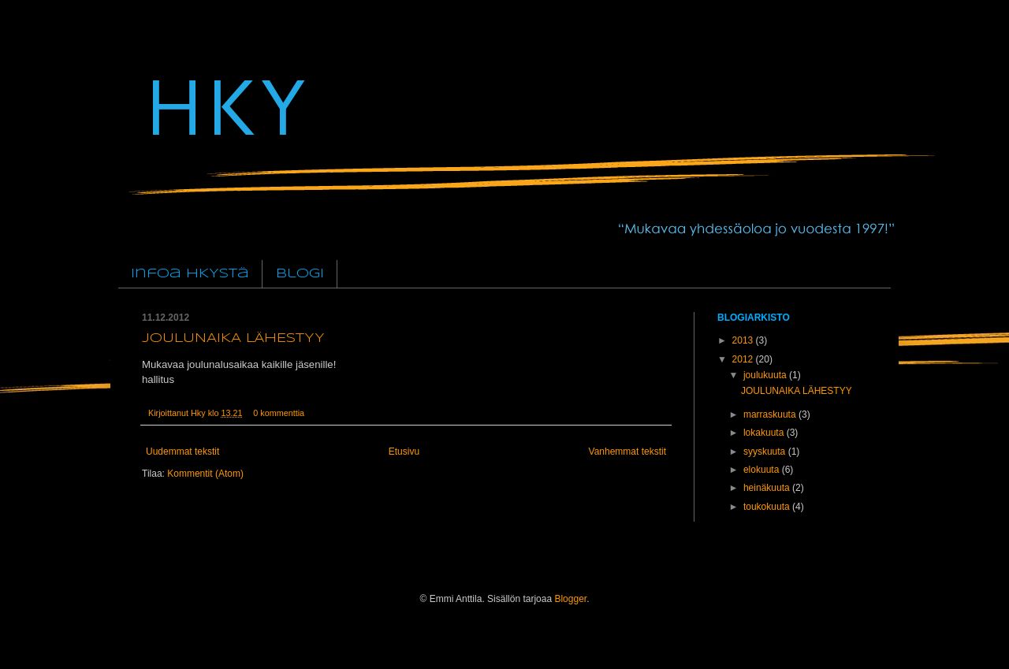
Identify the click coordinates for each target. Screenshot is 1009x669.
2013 (744, 340)
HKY (224, 104)
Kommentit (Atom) (205, 473)
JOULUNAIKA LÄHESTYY (233, 338)
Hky (199, 413)
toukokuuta (767, 506)
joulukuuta (766, 375)
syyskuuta (765, 451)
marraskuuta (771, 414)
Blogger (570, 598)
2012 (744, 359)
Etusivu (404, 451)
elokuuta (762, 469)
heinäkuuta (767, 487)
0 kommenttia (278, 413)
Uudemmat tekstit (182, 451)
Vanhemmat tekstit (627, 451)
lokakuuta (765, 432)
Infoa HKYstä (190, 274)
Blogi (300, 274)
